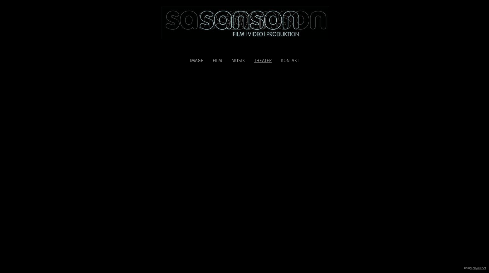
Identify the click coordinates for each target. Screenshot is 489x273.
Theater (263, 60)
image (196, 60)
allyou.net (479, 268)
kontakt (290, 60)
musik (238, 60)
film (217, 60)
